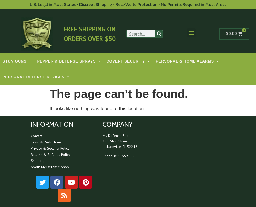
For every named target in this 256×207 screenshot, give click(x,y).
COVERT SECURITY (128, 61)
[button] (191, 32)
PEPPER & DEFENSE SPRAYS (69, 61)
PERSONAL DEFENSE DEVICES (36, 77)
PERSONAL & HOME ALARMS (187, 61)
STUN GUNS (17, 61)
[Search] (159, 33)
